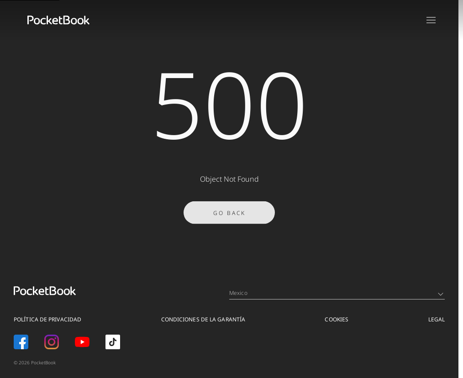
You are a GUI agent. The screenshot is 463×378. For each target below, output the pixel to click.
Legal (436, 319)
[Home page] (58, 20)
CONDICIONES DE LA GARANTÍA (203, 319)
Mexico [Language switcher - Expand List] (336, 293)
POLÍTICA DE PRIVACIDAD (47, 319)
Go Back (229, 217)
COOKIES (336, 319)
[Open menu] (431, 20)
